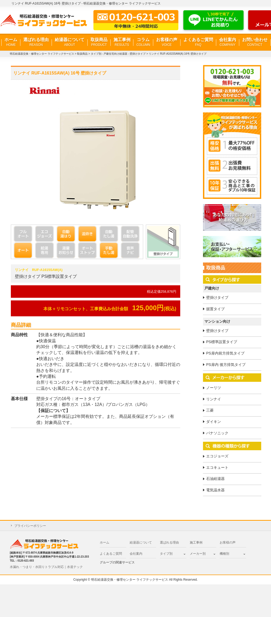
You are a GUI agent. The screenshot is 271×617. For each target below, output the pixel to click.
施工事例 (122, 42)
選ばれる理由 (36, 42)
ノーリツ (213, 388)
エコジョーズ (217, 456)
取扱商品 (99, 42)
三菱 (210, 410)
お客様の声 (166, 42)
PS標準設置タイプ (221, 342)
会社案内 (227, 42)
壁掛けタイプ (217, 297)
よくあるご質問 (198, 42)
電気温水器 (215, 490)
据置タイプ (215, 309)
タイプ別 (166, 553)
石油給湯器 (215, 478)
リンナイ (213, 399)
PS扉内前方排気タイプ (225, 353)
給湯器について (69, 42)
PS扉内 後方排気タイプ (226, 364)
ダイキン (213, 421)
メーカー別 (198, 553)
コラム (143, 42)
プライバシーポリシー (30, 526)
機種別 (224, 553)
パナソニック (217, 433)
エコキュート (217, 467)
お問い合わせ (255, 42)
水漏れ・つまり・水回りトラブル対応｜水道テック (46, 567)
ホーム (10, 42)
